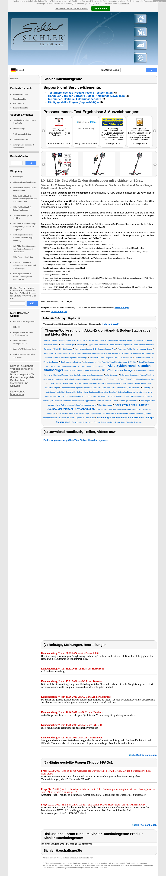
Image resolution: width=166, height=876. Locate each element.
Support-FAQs (19, 128)
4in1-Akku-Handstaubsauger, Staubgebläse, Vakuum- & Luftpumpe (25, 226)
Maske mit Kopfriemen (24, 321)
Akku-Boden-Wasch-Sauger (24, 257)
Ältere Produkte (19, 99)
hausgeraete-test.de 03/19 (86, 143)
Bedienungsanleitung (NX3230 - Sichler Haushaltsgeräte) (75, 440)
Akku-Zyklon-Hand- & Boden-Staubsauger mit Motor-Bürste (22, 277)
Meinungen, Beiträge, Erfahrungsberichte (74, 99)
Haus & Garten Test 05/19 (59, 143)
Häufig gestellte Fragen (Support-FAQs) (73, 102)
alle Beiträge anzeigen (144, 755)
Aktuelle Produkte (20, 94)
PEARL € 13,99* (110, 323)
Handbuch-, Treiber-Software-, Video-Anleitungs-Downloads (86, 95)
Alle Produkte (18, 103)
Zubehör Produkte (20, 108)
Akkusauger (18, 177)
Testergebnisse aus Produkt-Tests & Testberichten (80, 92)
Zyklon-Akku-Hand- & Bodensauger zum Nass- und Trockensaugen (24, 265)
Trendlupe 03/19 (113, 143)
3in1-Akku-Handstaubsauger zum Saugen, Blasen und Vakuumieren (24, 249)
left (43, 164)
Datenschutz (124, 3)
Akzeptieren (100, 8)
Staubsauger (122, 307)
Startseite (106, 70)
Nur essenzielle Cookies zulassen (71, 8)
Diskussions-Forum (20, 139)
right (154, 164)
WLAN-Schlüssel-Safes (24, 349)
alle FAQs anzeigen (146, 825)
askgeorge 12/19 (140, 143)
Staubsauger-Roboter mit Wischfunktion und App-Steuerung (23, 238)
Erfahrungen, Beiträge (22, 134)
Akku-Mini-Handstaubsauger (25, 182)
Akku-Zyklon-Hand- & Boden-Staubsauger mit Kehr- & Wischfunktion (25, 199)
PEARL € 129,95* (59, 311)
